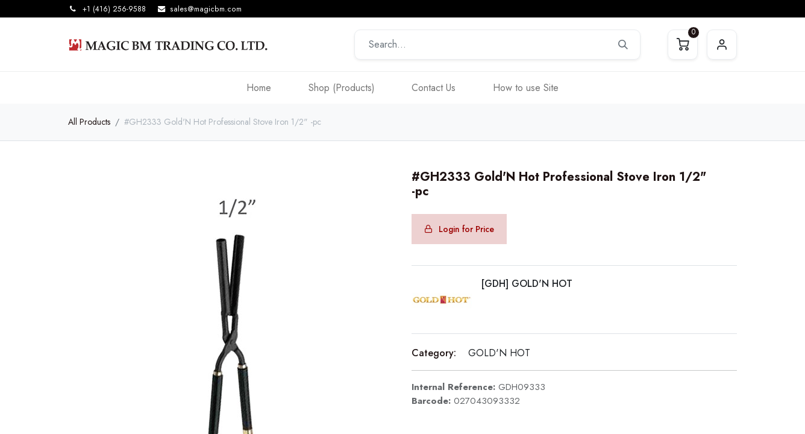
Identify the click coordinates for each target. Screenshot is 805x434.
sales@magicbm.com (206, 9)
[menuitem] (259, 88)
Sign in (722, 45)
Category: (434, 353)
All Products (89, 122)
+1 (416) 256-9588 (114, 9)
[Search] (623, 44)
